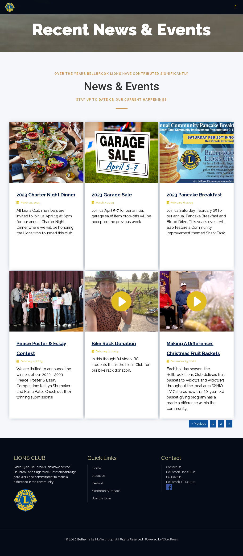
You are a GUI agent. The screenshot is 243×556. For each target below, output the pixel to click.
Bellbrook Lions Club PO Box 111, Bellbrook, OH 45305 (180, 477)
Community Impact (106, 491)
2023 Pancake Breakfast (194, 195)
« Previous (198, 423)
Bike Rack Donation (114, 343)
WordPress (170, 539)
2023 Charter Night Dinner (46, 195)
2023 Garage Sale (112, 195)
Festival (97, 483)
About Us (98, 475)
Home (96, 468)
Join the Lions (101, 498)
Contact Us (173, 467)
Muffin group (104, 539)
